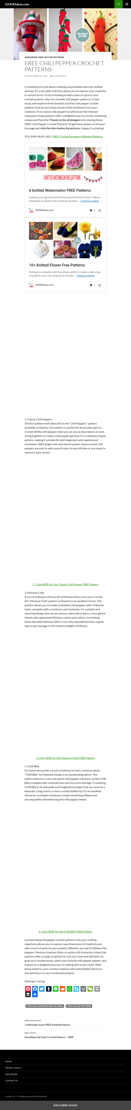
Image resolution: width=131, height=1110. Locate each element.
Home (8, 1061)
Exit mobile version (65, 1105)
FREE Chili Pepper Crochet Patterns (45, 1006)
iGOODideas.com (17, 4)
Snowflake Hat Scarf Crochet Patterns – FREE (65, 1035)
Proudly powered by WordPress (32, 1096)
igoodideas (59, 76)
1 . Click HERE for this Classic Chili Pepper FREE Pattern (65, 584)
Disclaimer (11, 1074)
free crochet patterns (79, 1006)
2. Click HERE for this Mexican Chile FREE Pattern (65, 758)
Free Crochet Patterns (51, 57)
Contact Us (11, 1080)
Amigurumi (31, 57)
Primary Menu (127, 4)
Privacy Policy (13, 1068)
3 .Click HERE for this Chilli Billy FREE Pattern (65, 931)
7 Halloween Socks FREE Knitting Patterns (65, 1022)
